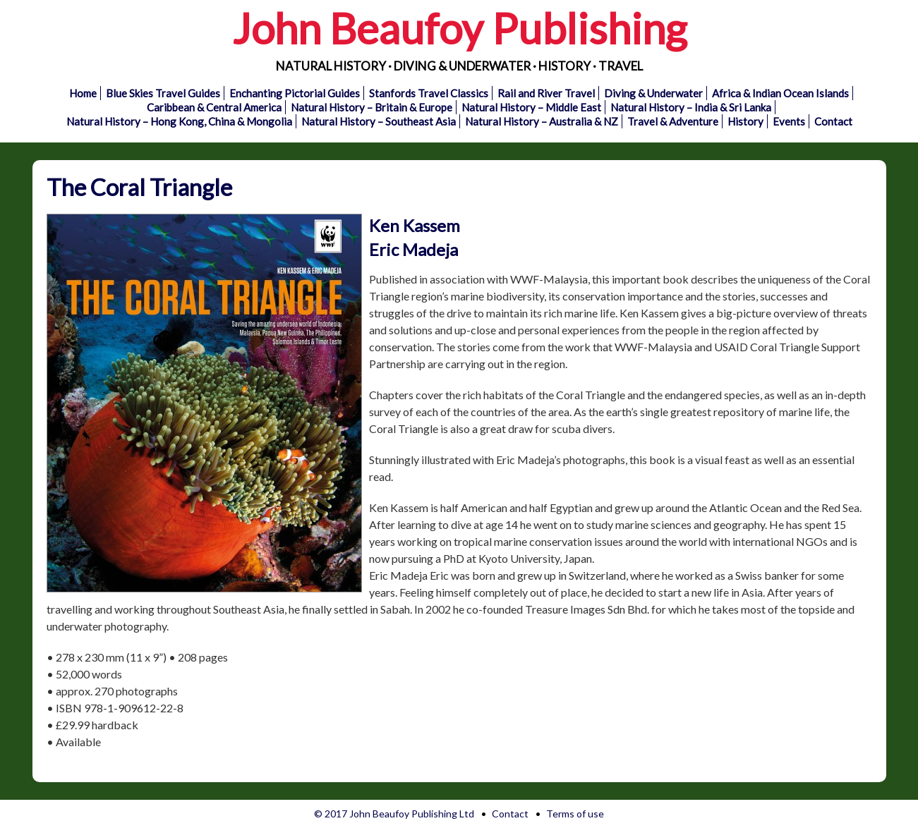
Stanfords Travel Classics (428, 93)
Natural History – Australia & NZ (541, 121)
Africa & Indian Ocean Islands (780, 93)
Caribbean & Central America (214, 107)
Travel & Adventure (672, 121)
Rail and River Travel (546, 93)
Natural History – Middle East (531, 107)
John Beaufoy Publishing (459, 28)
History (745, 121)
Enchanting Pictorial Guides (294, 93)
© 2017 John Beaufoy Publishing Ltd (394, 814)
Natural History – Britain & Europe (371, 107)
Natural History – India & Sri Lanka (690, 107)
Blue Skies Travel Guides (163, 93)
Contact (833, 121)
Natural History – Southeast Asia (378, 121)
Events (789, 121)
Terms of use (575, 814)
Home (83, 93)
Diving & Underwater (653, 93)
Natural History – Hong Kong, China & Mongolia (179, 121)
